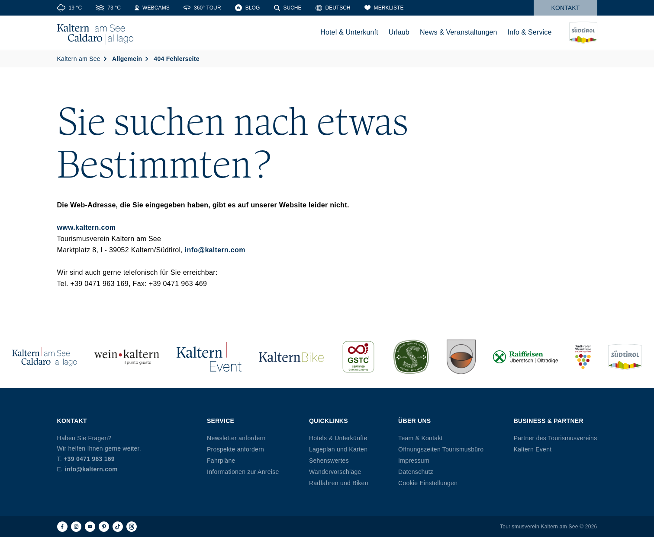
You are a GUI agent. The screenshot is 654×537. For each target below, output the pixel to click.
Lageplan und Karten (338, 449)
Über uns (414, 420)
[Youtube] (90, 526)
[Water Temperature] (108, 8)
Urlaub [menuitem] (399, 32)
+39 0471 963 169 (89, 458)
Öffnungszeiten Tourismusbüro (440, 449)
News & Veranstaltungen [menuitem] (458, 32)
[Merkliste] (384, 8)
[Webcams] (152, 8)
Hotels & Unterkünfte (338, 438)
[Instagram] (76, 526)
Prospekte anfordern (235, 449)
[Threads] (131, 526)
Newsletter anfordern (236, 438)
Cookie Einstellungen (427, 483)
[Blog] (247, 8)
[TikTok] (118, 526)
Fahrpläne (221, 460)
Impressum (413, 460)
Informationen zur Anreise (243, 471)
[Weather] (69, 8)
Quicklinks (328, 420)
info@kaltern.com (215, 250)
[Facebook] (62, 526)
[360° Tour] (202, 8)
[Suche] (288, 8)
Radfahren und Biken (338, 483)
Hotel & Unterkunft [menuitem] (349, 32)
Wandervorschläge (335, 471)
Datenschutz (415, 471)
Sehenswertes (329, 460)
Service (220, 420)
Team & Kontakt (420, 438)
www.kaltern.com (86, 227)
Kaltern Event (533, 449)
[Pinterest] (104, 526)
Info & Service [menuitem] (530, 32)
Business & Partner (548, 420)
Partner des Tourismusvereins (555, 438)
